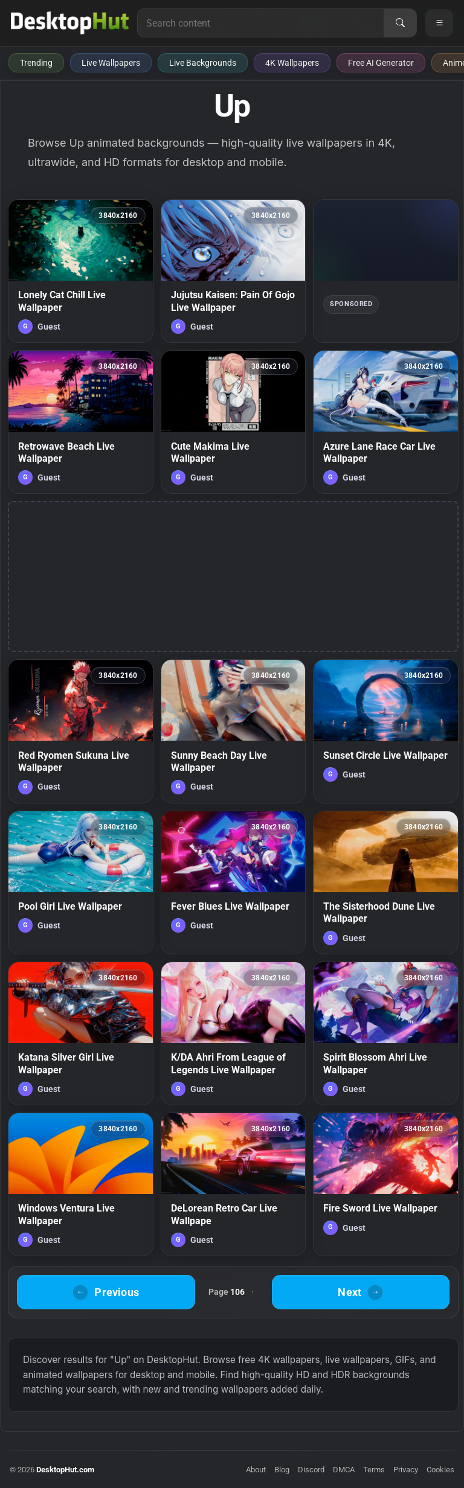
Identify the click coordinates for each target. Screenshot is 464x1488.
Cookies (440, 1469)
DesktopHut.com (65, 1469)
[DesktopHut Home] (70, 22)
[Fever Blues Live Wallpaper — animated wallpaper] (233, 882)
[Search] (400, 23)
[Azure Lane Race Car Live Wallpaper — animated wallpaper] (386, 422)
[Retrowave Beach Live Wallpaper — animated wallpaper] (80, 422)
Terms (374, 1469)
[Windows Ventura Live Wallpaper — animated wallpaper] (80, 1184)
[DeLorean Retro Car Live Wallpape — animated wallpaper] (233, 1184)
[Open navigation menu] (439, 23)
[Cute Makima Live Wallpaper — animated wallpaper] (233, 422)
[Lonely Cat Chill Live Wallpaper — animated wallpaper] (80, 271)
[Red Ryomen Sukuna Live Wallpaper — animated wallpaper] (80, 731)
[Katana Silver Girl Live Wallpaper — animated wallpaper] (80, 1033)
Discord (311, 1469)
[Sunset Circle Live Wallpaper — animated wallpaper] (386, 731)
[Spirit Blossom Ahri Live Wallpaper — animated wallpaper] (386, 1033)
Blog (281, 1469)
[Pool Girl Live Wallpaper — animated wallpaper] (80, 882)
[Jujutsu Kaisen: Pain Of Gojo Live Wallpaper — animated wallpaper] (233, 271)
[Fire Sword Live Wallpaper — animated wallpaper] (386, 1184)
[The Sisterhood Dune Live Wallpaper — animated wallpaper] (386, 882)
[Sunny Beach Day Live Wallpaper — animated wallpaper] (233, 731)
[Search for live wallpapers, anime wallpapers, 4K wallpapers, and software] (261, 23)
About (256, 1469)
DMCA (344, 1469)
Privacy (405, 1469)
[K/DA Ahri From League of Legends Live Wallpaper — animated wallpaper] (233, 1033)
